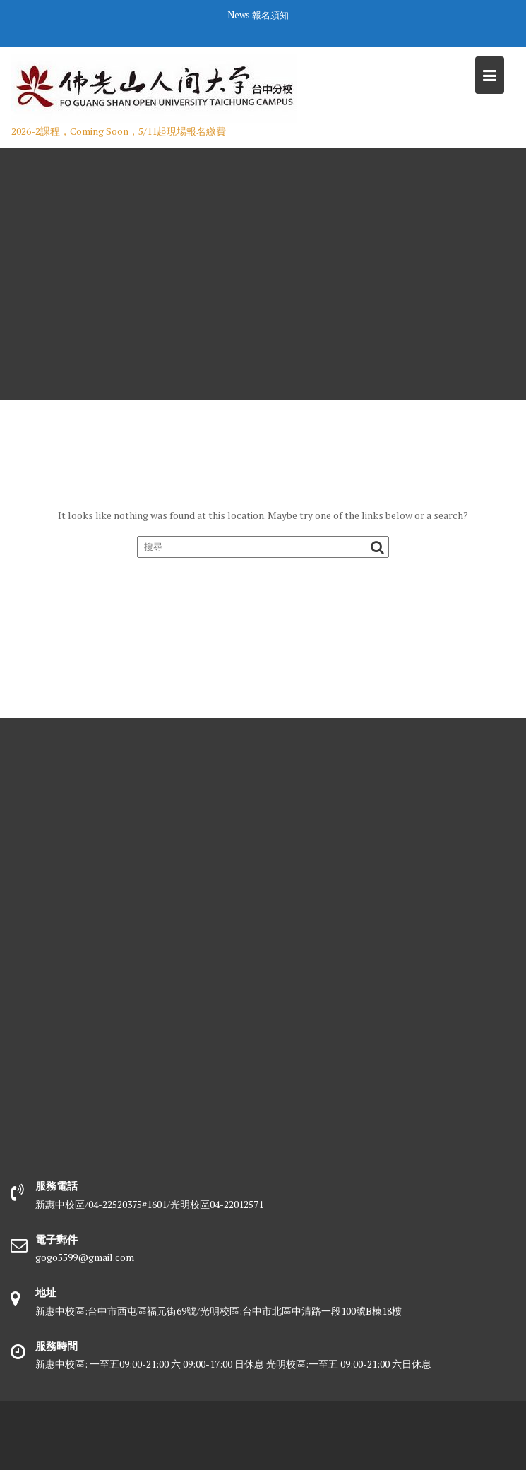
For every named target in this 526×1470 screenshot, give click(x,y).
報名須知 (270, 14)
